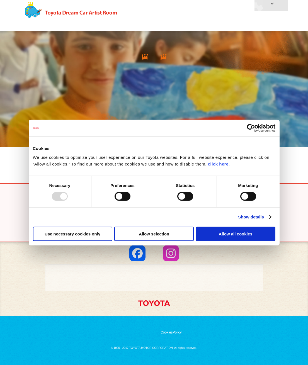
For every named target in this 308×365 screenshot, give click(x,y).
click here (218, 163)
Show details (251, 217)
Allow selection (154, 233)
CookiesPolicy (171, 332)
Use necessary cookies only (72, 233)
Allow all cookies (236, 233)
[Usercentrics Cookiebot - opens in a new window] (251, 128)
